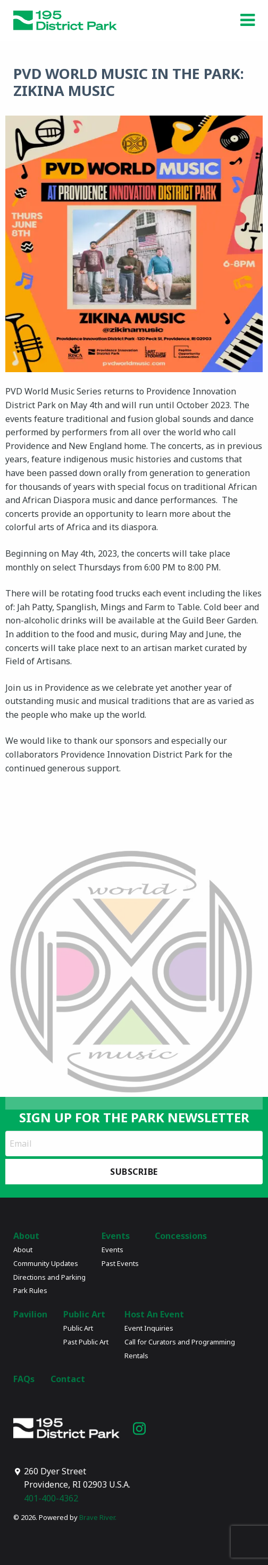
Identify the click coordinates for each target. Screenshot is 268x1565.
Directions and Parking (49, 1277)
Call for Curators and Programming (179, 1342)
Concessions (181, 1236)
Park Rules (30, 1290)
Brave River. (97, 1517)
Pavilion (30, 1314)
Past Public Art (85, 1342)
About (26, 1236)
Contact (68, 1379)
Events (116, 1236)
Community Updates (45, 1263)
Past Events (120, 1263)
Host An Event (154, 1314)
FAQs (24, 1379)
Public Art (84, 1314)
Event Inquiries (148, 1328)
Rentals (136, 1355)
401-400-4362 (51, 1498)
